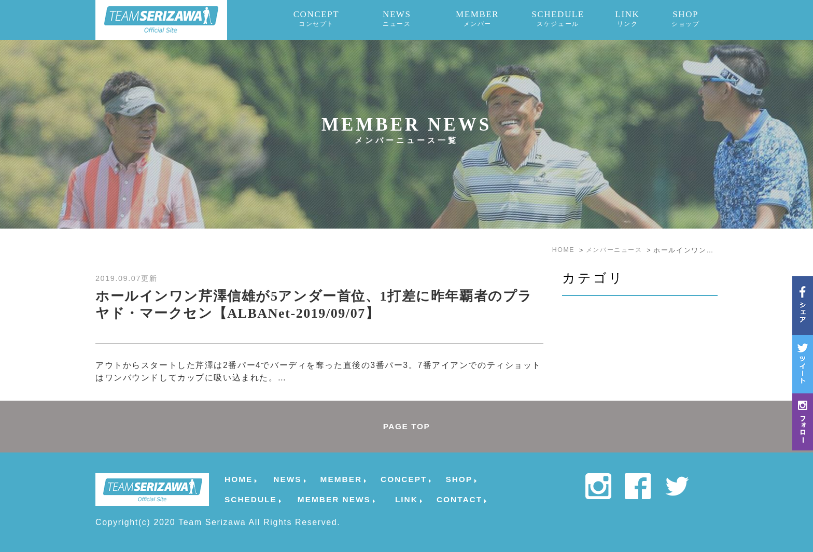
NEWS (397, 18)
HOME (239, 479)
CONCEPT (316, 18)
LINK (627, 18)
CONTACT (459, 499)
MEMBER (477, 18)
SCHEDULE (557, 18)
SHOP (685, 18)
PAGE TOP (406, 426)
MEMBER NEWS (334, 499)
